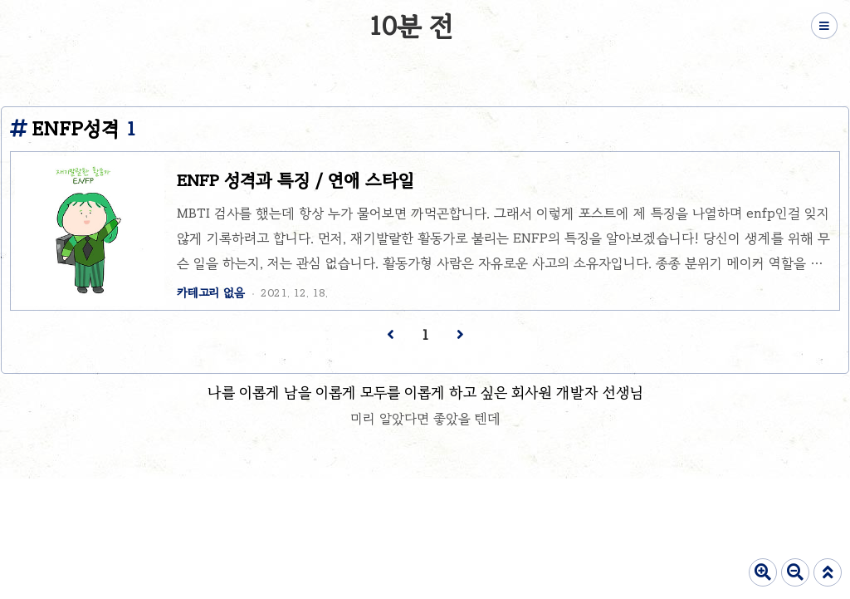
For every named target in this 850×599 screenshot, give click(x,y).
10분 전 (411, 26)
